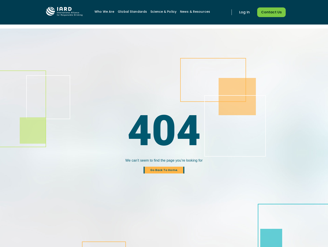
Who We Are (104, 11)
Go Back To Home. (164, 170)
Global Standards (132, 11)
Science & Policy (163, 11)
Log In (244, 12)
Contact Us (271, 12)
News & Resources (195, 11)
